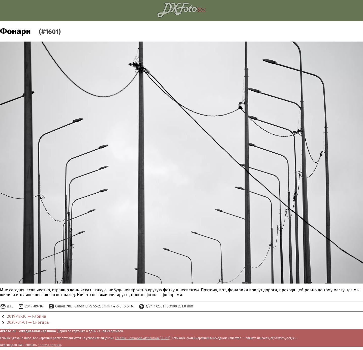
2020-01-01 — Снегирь (28, 322)
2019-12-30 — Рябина (26, 316)
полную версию (49, 345)
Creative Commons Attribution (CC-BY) (142, 338)
